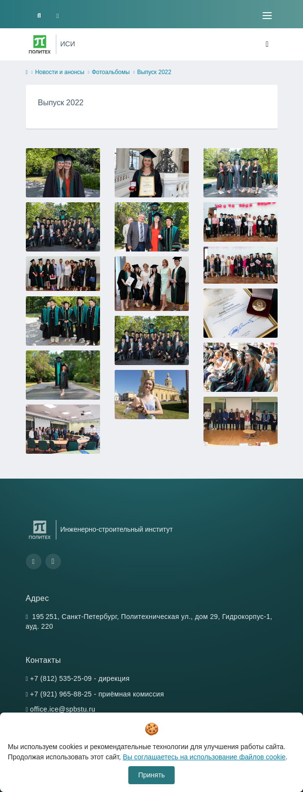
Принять (151, 775)
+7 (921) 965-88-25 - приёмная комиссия (97, 694)
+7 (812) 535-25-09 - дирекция (80, 678)
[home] (27, 72)
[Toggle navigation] (267, 15)
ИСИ (68, 44)
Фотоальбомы (111, 72)
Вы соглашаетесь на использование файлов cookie (204, 757)
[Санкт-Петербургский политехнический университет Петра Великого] (40, 44)
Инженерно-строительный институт (117, 529)
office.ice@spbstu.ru (63, 709)
